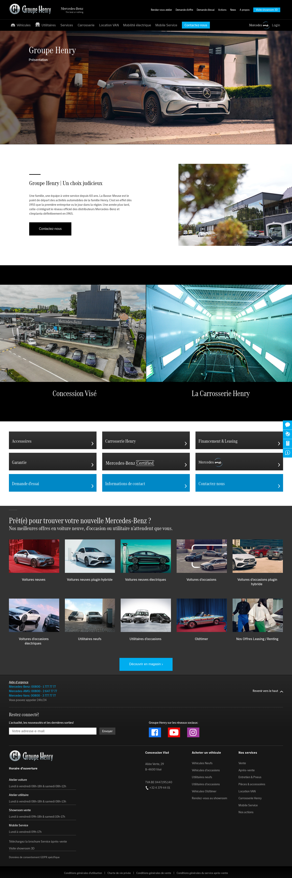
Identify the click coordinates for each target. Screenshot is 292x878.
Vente (242, 763)
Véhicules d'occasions (206, 770)
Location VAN (109, 25)
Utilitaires (45, 25)
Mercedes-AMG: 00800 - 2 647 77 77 (33, 691)
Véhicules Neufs (202, 763)
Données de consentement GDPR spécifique (34, 857)
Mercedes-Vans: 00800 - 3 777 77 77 (32, 695)
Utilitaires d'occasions (206, 784)
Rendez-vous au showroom (209, 798)
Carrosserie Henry (250, 798)
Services (66, 25)
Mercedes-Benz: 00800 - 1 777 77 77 (32, 686)
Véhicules (21, 25)
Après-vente (246, 770)
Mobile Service (166, 25)
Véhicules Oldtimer (204, 791)
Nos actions (245, 812)
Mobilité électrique (137, 25)
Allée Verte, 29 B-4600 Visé (154, 766)
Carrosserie (86, 25)
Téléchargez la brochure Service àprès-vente (38, 842)
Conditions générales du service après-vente (202, 873)
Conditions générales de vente (153, 873)
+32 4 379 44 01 (157, 787)
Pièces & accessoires (251, 784)
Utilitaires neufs (202, 777)
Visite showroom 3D (21, 848)
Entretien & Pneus (249, 777)
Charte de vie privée (119, 873)
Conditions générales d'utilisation (83, 873)
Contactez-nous (50, 228)
